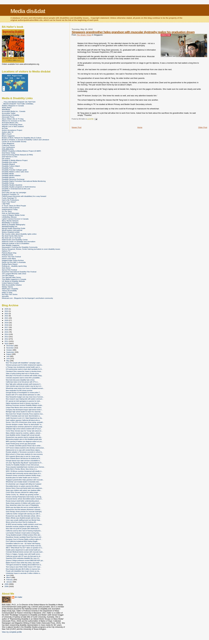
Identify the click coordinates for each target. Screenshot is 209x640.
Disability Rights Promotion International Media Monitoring (24, 181)
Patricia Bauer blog (9, 253)
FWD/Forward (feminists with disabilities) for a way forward (24, 196)
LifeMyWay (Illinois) (9, 217)
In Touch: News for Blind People (14, 206)
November (10, 348)
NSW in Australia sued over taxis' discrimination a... (23, 416)
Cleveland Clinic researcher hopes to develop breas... (24, 371)
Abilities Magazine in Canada (13, 106)
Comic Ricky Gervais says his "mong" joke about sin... (24, 431)
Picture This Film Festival (11, 257)
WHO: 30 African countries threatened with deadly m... (24, 471)
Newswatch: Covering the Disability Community (20, 247)
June (8, 358)
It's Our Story (7, 211)
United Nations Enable (10, 283)
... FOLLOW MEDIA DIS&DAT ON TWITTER (18, 102)
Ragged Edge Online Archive (13, 260)
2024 (6, 311)
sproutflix (5, 296)
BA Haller (18, 597)
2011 (6, 341)
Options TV (6, 251)
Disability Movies (8, 177)
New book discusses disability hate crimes (20, 380)
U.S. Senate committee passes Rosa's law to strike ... (24, 446)
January (9, 582)
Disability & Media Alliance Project (15, 160)
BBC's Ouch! (7, 134)
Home (139, 127)
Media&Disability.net (9, 226)
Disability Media (8, 173)
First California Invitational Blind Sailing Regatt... (22, 541)
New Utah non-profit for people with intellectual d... (23, 528)
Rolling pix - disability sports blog (14, 266)
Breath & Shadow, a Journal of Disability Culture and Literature (25, 140)
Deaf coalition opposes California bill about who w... (23, 420)
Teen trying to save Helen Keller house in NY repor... (24, 567)
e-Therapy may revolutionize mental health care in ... (24, 367)
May (8, 361)
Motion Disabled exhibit (10, 232)
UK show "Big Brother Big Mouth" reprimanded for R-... (24, 463)
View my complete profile (12, 632)
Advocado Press (8, 117)
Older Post (202, 127)
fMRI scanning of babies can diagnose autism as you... (24, 441)
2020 (6, 320)
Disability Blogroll (8, 164)
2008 (6, 586)
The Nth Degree (8, 275)
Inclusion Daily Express (10, 207)
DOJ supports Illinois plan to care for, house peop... (23, 456)
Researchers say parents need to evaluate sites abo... (24, 437)
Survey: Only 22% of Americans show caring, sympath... (25, 422)
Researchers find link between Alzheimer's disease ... (24, 509)
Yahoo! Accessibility (9, 290)
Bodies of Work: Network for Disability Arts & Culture (21, 138)
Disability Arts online (9, 162)
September (10, 352)
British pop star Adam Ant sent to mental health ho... (23, 507)
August (9, 354)
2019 (6, 323)
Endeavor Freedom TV (10, 194)
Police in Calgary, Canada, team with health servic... (23, 554)
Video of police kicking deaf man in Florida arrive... (23, 373)
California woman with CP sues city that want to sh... (24, 556)
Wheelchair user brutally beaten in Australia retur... (23, 482)
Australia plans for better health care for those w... (23, 477)
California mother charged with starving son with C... (23, 514)
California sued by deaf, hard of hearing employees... (24, 531)
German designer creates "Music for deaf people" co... (24, 424)
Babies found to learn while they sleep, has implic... (23, 563)
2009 (6, 584)
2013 (6, 336)
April (8, 575)
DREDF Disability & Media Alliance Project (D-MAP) (21, 151)
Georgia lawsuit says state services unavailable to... (23, 460)
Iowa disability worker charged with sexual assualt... (23, 435)
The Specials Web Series (11, 277)
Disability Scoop (8, 183)
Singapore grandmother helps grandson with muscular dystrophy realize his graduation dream (133, 32)
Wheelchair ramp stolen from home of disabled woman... (25, 388)
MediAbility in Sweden (10, 223)
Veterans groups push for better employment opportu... (24, 365)
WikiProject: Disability (10, 289)
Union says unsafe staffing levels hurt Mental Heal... (23, 520)
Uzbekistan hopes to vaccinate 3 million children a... (23, 573)
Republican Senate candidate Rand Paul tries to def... (24, 537)
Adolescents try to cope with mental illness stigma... (23, 450)
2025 (6, 309)
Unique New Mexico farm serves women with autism (23, 407)
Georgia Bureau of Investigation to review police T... (23, 392)
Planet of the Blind (9, 258)
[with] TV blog (7, 292)
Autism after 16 (7, 132)
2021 (6, 318)
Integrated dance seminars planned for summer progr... (24, 426)
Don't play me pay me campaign (14, 192)
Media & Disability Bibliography (13, 224)
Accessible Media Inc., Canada (13, 111)
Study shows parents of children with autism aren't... (23, 503)
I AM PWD (6, 204)
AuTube (5, 128)
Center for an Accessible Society (14, 141)
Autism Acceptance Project (12, 130)
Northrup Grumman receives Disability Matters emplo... (24, 405)
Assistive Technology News (12, 124)
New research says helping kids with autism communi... (24, 399)
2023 (6, 313)
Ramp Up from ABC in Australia (14, 262)
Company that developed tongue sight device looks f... (24, 410)
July (8, 356)
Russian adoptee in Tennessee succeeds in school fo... (24, 452)
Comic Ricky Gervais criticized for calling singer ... (23, 492)
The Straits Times (84, 35)
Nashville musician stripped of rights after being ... (23, 526)
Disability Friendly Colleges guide (14, 170)
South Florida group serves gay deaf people (21, 443)
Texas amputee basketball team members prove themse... (25, 467)
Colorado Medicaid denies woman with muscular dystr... (25, 552)
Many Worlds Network (10, 221)
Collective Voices (8, 145)
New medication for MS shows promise (19, 390)
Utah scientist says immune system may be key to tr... (24, 386)
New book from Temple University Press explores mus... (25, 414)
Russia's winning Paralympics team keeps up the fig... (24, 497)
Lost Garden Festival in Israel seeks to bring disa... (23, 533)
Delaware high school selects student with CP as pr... (24, 429)
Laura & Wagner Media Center (13, 215)
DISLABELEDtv (8, 149)
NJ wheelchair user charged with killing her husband (23, 484)
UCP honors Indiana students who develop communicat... (25, 448)
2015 (6, 332)
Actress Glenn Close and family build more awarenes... (24, 488)
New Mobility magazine (10, 245)
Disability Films (7, 168)
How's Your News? (9, 202)
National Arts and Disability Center (15, 240)
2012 (6, 339)
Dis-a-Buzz (6, 158)
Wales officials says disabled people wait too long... (23, 518)
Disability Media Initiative (11, 175)
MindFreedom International (12, 230)
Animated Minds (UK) (10, 123)
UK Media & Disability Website (13, 281)
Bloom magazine (8, 136)
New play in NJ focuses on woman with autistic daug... (24, 375)
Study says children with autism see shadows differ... (24, 490)
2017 (6, 327)
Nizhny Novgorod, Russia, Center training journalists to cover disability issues (31, 249)
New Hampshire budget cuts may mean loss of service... (25, 397)
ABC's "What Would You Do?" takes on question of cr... (24, 548)
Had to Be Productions (10, 200)
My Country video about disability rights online (19, 234)
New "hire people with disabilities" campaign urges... (23, 363)
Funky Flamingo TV (9, 198)
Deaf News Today (8, 153)
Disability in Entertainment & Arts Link (16, 189)
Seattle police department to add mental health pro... (24, 550)
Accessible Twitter (9, 113)
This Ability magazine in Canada (14, 279)
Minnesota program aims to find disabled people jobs (24, 439)
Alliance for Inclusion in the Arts (14, 121)
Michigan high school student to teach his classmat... (24, 412)
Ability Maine (6, 107)
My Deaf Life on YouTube (11, 238)
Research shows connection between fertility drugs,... (24, 475)
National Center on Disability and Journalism (18, 241)
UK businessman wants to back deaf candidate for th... (24, 369)
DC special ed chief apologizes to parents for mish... (23, 401)
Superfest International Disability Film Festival (19, 272)
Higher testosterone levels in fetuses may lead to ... (23, 403)
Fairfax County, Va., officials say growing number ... (23, 494)
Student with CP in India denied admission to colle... (23, 395)
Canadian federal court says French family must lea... (24, 546)
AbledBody (6, 109)
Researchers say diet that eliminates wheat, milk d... (23, 516)
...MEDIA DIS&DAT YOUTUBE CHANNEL (18, 104)
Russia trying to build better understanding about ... (23, 501)
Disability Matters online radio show (15, 172)
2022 (6, 316)
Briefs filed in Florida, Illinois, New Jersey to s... (22, 469)
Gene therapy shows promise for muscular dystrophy (24, 511)
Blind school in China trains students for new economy (24, 454)
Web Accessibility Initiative (12, 285)
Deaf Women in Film (9, 156)
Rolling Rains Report (9, 264)
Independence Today (10, 209)
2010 (6, 343)
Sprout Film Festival (9, 270)
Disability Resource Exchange (13, 179)
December (10, 345)
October (9, 350)
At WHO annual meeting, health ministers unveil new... (24, 524)
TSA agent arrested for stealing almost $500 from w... (24, 565)
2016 (6, 330)
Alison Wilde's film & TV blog (13, 119)
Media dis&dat (27, 11)
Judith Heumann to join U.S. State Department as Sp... (24, 418)
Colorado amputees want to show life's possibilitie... (23, 378)
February (9, 579)
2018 (6, 325)
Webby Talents (7, 287)
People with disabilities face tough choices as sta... (23, 571)
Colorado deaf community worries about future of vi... (24, 473)
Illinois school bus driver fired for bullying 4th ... (22, 522)
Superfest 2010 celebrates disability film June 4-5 (22, 558)
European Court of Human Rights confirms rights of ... (24, 539)
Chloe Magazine (8, 143)
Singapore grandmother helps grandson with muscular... (25, 480)
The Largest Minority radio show (14, 273)
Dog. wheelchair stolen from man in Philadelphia (22, 505)
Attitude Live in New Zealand (13, 126)
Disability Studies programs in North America (19, 187)
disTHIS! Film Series (9, 294)
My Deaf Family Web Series (12, 236)
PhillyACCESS (7, 255)
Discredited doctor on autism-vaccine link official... (23, 486)
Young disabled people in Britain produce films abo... (24, 535)
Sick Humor (6, 268)
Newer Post (76, 127)
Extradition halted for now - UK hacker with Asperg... (23, 543)
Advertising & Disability (10, 115)
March (8, 577)
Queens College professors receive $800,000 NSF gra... (25, 560)
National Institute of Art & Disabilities (15, 243)
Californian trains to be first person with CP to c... (22, 382)
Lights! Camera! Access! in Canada (15, 219)
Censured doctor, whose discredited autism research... (24, 499)
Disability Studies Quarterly (12, 185)
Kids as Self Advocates (10, 213)
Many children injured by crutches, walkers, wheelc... (24, 433)
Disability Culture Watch (11, 166)
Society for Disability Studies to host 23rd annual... (23, 465)
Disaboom (6, 190)
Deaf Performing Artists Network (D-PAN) (17, 155)
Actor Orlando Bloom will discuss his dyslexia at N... (23, 458)
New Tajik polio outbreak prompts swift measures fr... (24, 384)
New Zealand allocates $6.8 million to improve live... (23, 569)
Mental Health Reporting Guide (13, 228)
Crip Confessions (8, 147)
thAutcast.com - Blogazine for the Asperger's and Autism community (27, 298)
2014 (6, 334)
